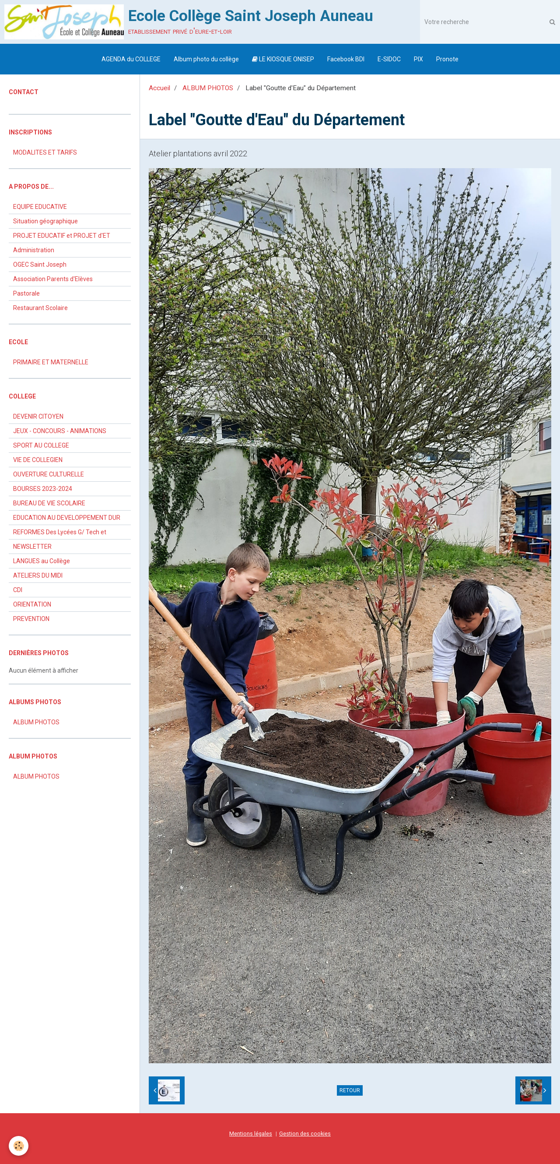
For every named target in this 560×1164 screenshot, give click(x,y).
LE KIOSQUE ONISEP (283, 59)
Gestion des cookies (305, 1133)
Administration (33, 250)
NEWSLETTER (32, 546)
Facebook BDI (345, 59)
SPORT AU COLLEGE (41, 445)
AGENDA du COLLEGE (131, 59)
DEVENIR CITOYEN (38, 416)
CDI (17, 589)
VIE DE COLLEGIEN (38, 459)
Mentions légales (250, 1133)
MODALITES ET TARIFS (45, 152)
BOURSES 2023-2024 (42, 488)
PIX (418, 59)
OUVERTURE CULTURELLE (48, 474)
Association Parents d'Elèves (53, 278)
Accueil (159, 88)
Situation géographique (45, 221)
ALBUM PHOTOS (207, 88)
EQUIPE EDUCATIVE (40, 206)
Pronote (447, 59)
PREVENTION (31, 618)
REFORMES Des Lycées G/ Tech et (59, 532)
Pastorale (26, 293)
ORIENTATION (32, 604)
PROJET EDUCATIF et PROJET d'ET (61, 235)
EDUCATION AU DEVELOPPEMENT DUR (66, 517)
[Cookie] (18, 1146)
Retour (350, 1090)
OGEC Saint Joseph (39, 264)
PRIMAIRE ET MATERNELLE (50, 362)
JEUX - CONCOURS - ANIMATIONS (59, 430)
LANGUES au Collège (41, 560)
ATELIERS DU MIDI (38, 575)
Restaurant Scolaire (40, 307)
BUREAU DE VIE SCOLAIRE (49, 503)
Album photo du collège (206, 59)
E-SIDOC (389, 59)
